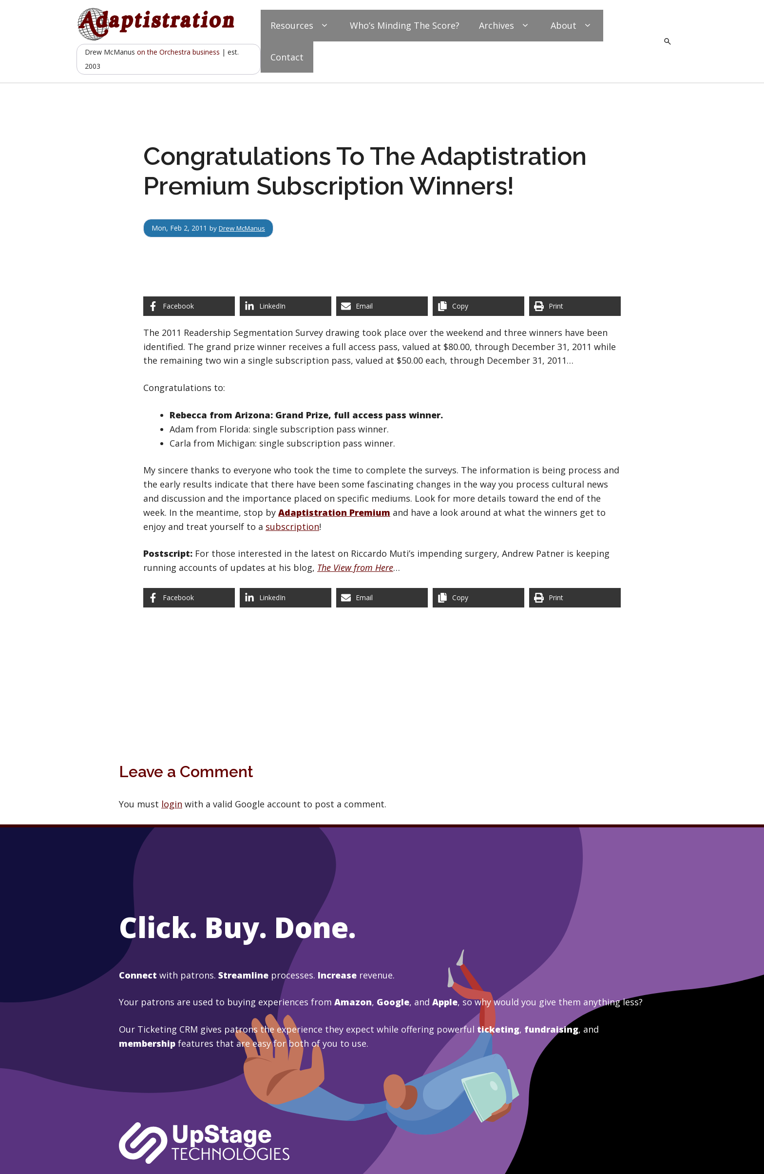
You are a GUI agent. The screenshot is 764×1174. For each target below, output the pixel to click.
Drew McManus (244, 228)
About (572, 26)
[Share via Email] (382, 306)
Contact (287, 57)
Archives (505, 26)
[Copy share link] (478, 306)
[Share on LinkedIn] (285, 306)
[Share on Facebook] (189, 306)
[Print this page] (575, 306)
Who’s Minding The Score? (404, 25)
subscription (292, 526)
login (171, 804)
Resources (300, 26)
